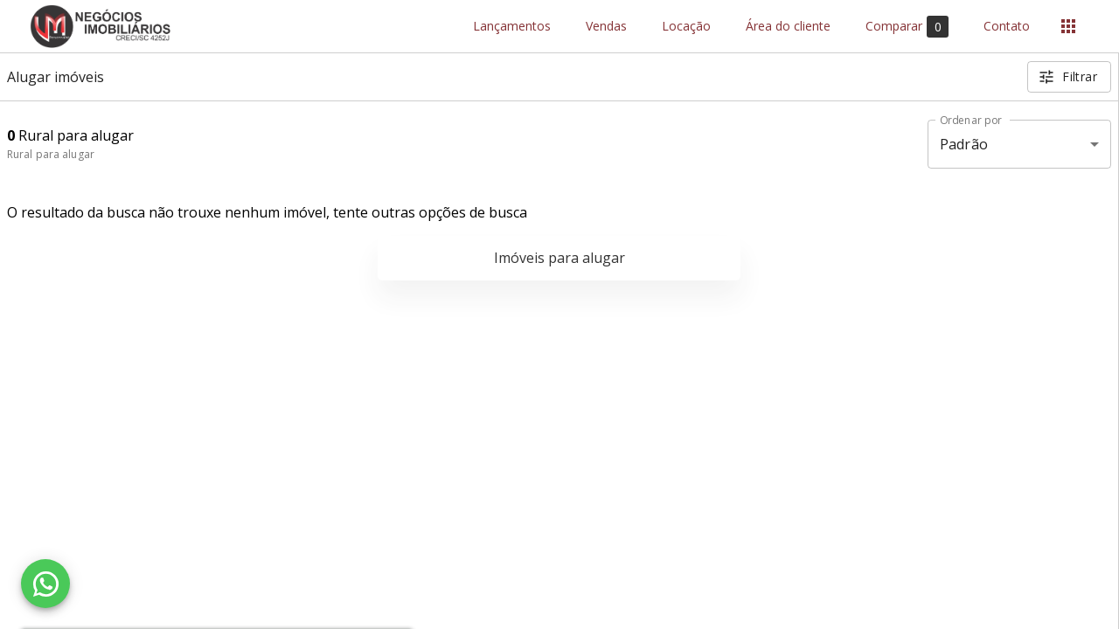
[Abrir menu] (1068, 26)
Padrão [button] (964, 144)
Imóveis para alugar (559, 257)
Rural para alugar (50, 154)
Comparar (907, 27)
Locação (686, 26)
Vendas (606, 26)
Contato (1006, 26)
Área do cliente (788, 26)
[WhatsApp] (45, 583)
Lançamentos (512, 26)
